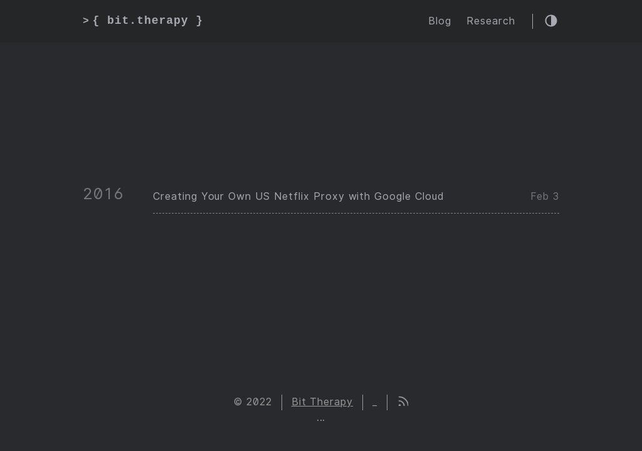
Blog (439, 21)
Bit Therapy (323, 402)
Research (490, 21)
